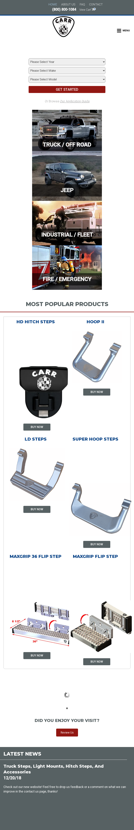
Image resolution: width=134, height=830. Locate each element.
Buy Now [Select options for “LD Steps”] (37, 509)
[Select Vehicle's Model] (67, 79)
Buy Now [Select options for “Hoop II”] (97, 392)
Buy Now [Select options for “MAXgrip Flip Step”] (97, 661)
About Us (68, 4)
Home (52, 4)
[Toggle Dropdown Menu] (123, 31)
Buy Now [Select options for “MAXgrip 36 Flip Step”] (37, 655)
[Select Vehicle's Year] (67, 61)
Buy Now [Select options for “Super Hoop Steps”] (97, 544)
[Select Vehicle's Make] (67, 70)
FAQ (82, 4)
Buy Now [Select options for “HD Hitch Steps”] (37, 427)
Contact (96, 4)
